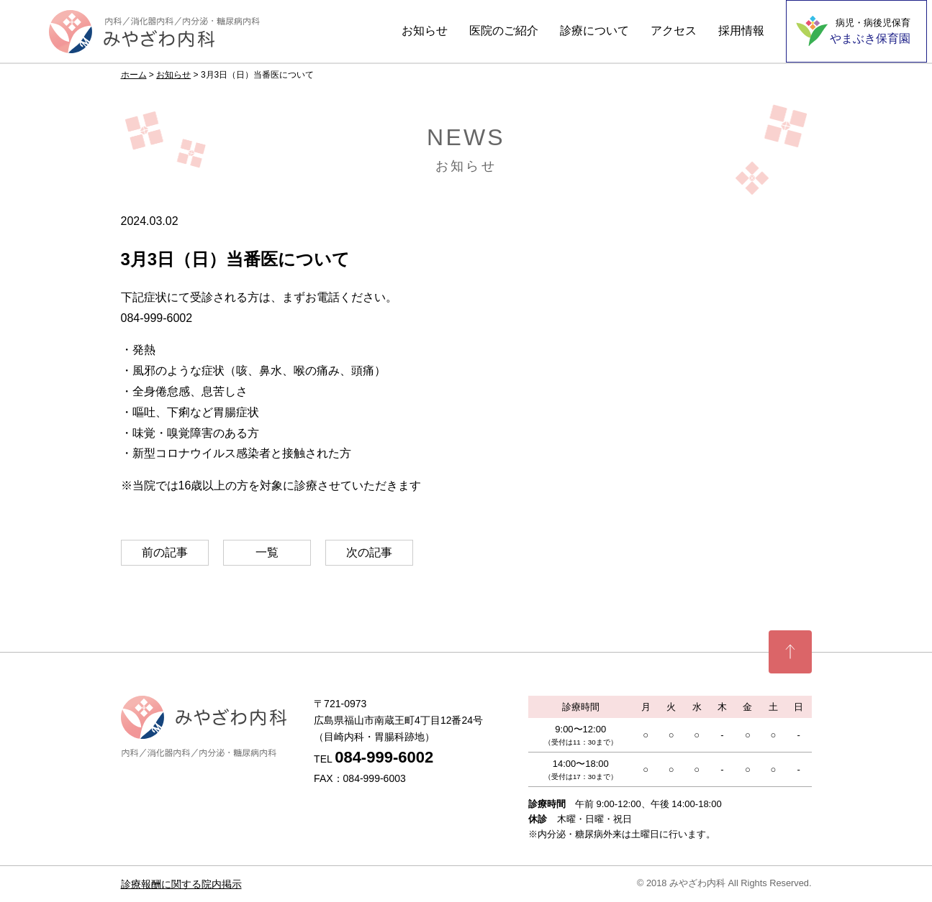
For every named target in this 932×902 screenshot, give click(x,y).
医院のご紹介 (503, 30)
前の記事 (165, 552)
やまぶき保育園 (870, 31)
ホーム (134, 75)
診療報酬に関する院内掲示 (181, 884)
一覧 (267, 552)
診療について (594, 30)
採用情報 (741, 30)
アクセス (674, 30)
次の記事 (369, 552)
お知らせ (425, 30)
